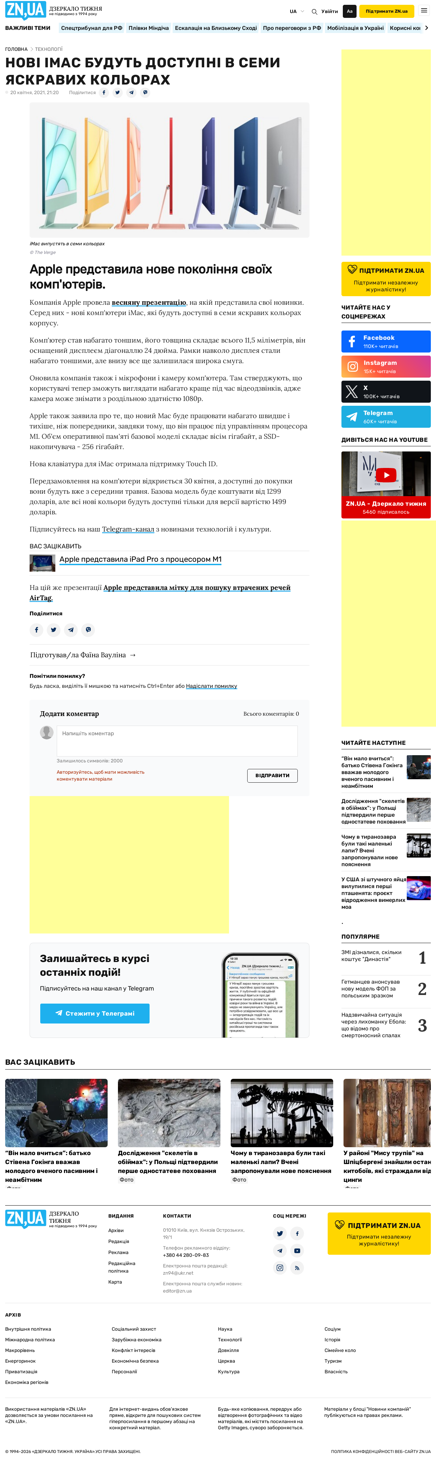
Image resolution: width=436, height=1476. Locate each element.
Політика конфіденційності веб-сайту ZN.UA (381, 1451)
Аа (350, 11)
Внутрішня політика (28, 1329)
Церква (226, 1361)
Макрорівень (20, 1350)
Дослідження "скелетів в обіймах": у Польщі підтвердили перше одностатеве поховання (373, 811)
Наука (225, 1329)
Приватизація (21, 1372)
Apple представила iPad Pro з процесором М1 (140, 559)
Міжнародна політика (30, 1340)
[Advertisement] (129, 864)
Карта (115, 1282)
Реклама (118, 1252)
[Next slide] (425, 28)
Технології (230, 1340)
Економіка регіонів (26, 1382)
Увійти (329, 11)
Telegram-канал (128, 529)
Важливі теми (27, 28)
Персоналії (124, 1372)
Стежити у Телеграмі (94, 1013)
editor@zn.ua (177, 1291)
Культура (229, 1372)
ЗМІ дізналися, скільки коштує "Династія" (371, 955)
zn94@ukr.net (178, 1273)
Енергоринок (20, 1361)
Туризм (333, 1361)
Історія (332, 1340)
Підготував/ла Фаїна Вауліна (78, 654)
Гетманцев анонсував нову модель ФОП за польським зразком (370, 989)
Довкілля (228, 1350)
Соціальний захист (134, 1329)
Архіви (116, 1230)
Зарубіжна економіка (137, 1340)
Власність (336, 1372)
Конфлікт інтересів (133, 1350)
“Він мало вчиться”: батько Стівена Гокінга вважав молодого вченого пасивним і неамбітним (372, 772)
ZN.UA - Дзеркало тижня (386, 503)
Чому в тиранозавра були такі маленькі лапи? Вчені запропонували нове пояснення (369, 851)
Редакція (118, 1241)
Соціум (333, 1329)
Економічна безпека (135, 1361)
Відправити (272, 776)
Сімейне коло (340, 1350)
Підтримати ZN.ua (387, 11)
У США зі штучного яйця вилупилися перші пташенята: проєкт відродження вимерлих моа (373, 893)
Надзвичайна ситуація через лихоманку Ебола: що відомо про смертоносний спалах (373, 1025)
